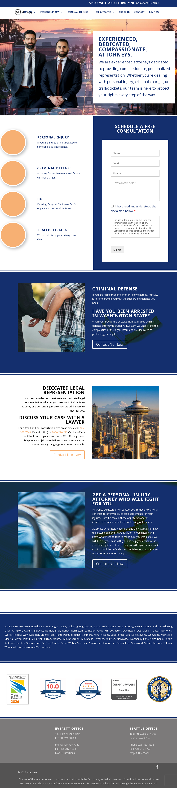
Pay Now (154, 12)
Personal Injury (50, 12)
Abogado (124, 12)
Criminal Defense (78, 12)
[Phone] (135, 173)
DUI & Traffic (103, 12)
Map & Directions (65, 753)
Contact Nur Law (109, 344)
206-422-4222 (60, 432)
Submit (117, 249)
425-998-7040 (149, 3)
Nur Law (27, 12)
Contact (139, 12)
